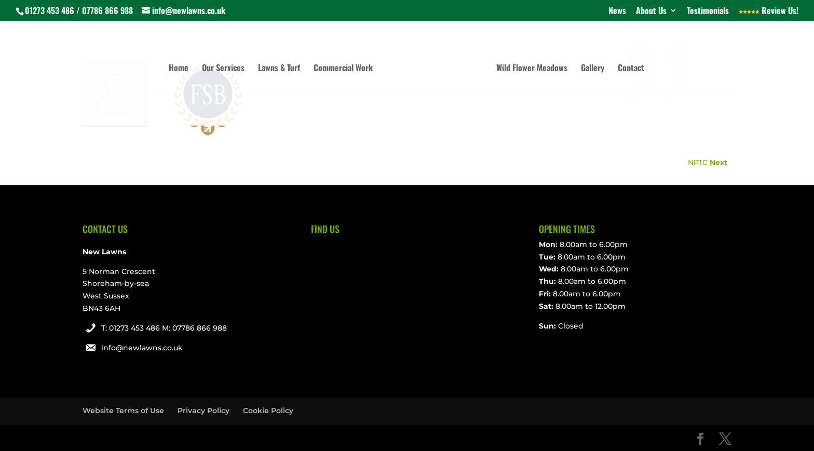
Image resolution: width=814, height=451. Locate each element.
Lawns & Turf (279, 69)
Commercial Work (343, 69)
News (617, 11)
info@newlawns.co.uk (142, 347)
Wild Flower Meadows (531, 69)
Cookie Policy (268, 410)
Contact (631, 69)
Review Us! (768, 11)
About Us (651, 11)
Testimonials (708, 11)
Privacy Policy (203, 410)
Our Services (223, 69)
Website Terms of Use (123, 410)
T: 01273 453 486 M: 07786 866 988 (164, 328)
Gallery (592, 69)
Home (178, 69)
